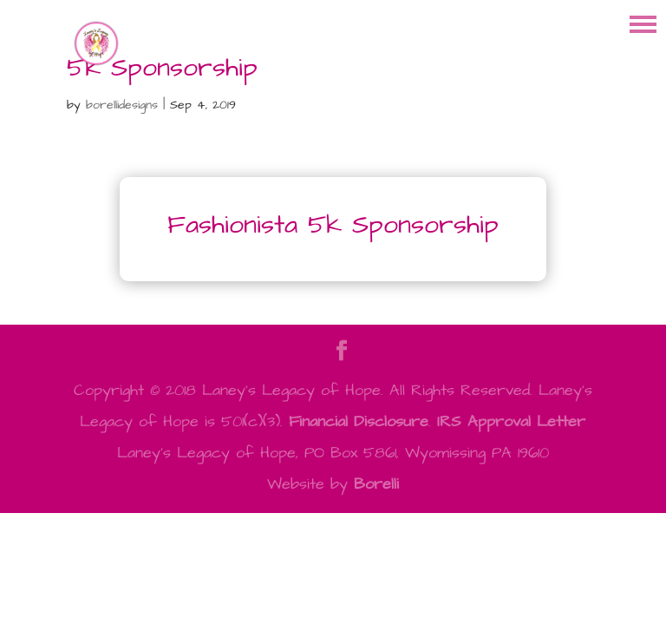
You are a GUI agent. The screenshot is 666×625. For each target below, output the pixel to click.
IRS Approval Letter (511, 421)
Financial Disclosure (358, 421)
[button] (643, 23)
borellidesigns (122, 105)
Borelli (376, 484)
